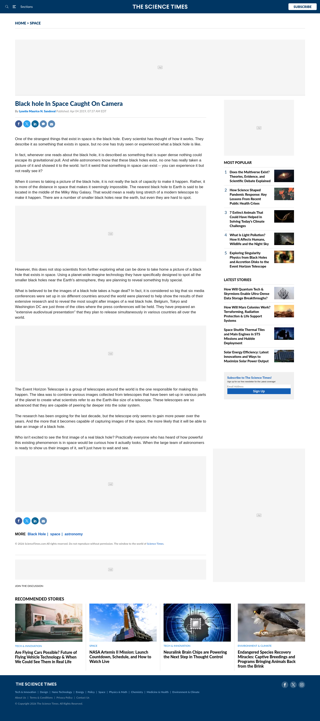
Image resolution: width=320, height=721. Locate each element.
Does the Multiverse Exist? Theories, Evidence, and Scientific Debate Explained (250, 176)
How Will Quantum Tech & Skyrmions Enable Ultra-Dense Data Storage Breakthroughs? (246, 293)
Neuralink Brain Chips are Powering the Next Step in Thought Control (195, 654)
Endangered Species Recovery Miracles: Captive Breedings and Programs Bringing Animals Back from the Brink (267, 659)
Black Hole (37, 534)
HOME (20, 23)
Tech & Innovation (25, 692)
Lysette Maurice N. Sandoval (37, 111)
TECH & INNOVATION (28, 646)
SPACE (35, 23)
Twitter (26, 123)
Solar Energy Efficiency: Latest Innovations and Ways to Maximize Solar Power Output (246, 356)
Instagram (301, 684)
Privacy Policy (64, 697)
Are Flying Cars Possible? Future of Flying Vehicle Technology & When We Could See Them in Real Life (46, 657)
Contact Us (82, 697)
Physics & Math (118, 692)
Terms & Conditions (41, 697)
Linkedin (35, 123)
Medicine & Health (157, 692)
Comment (43, 123)
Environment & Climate (186, 692)
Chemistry (137, 692)
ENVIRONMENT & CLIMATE (255, 645)
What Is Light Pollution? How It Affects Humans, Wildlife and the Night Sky (249, 239)
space (55, 534)
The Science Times (160, 7)
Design (44, 692)
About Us (20, 697)
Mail (51, 123)
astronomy (74, 534)
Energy (80, 692)
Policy (91, 692)
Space (101, 692)
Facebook (18, 123)
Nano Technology (62, 692)
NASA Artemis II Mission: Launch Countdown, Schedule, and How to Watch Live (120, 657)
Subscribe (303, 7)
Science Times (155, 543)
